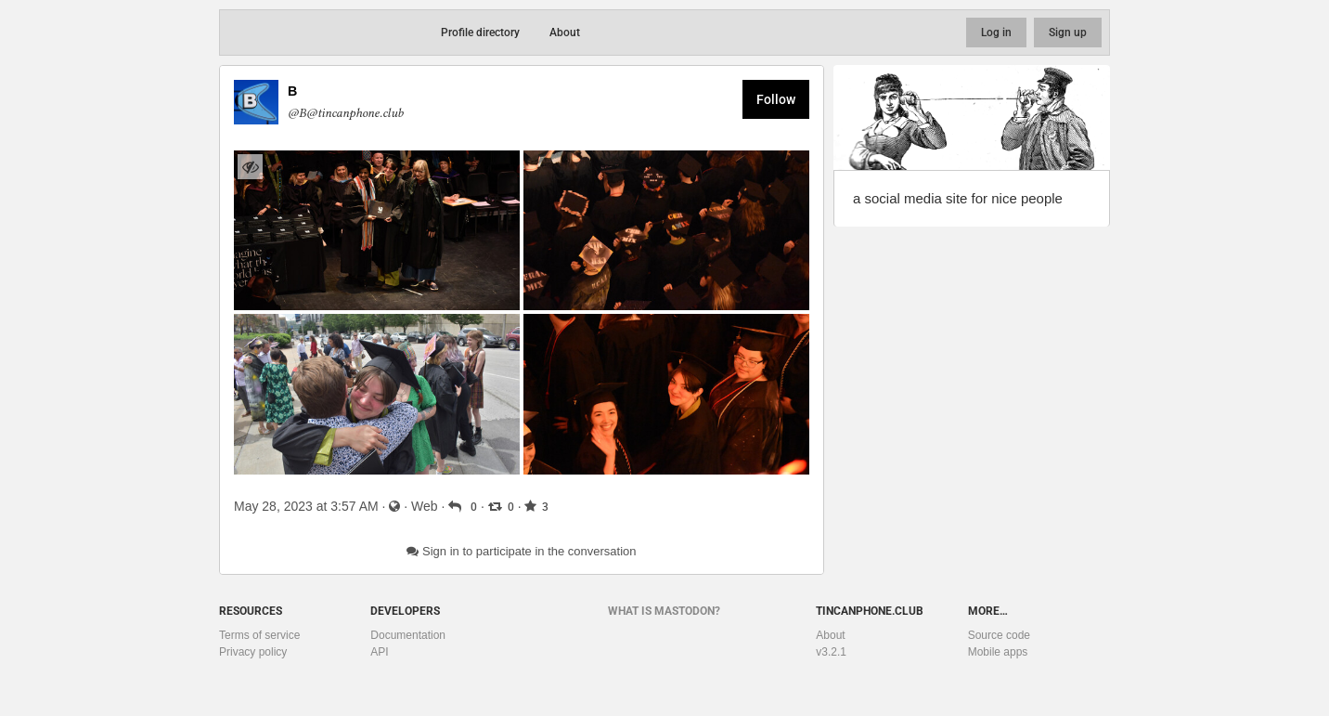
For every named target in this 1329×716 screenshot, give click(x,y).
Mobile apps (998, 651)
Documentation (407, 635)
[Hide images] (250, 166)
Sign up (1068, 32)
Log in (996, 32)
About (564, 32)
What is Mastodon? (664, 611)
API (379, 651)
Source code (999, 635)
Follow (775, 99)
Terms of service (259, 635)
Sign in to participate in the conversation (521, 551)
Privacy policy (253, 651)
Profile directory (480, 32)
